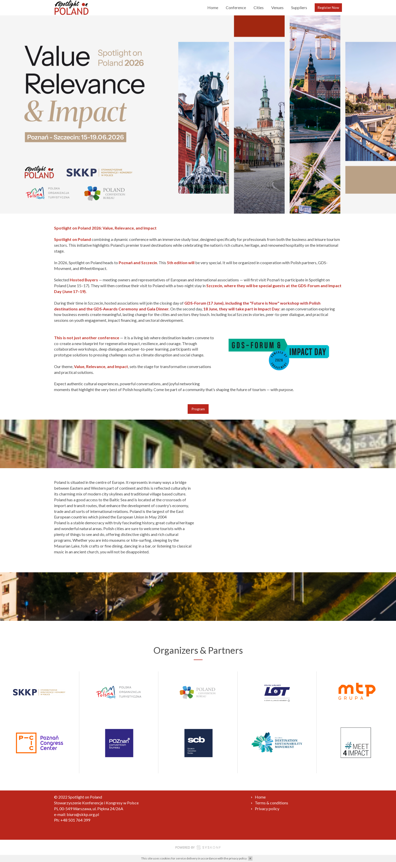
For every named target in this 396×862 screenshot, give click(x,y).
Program (198, 409)
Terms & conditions (271, 802)
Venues (277, 7)
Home (212, 7)
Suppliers (299, 7)
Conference (236, 7)
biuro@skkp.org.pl (83, 814)
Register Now (328, 7)
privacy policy (238, 858)
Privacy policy (267, 808)
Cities (259, 7)
